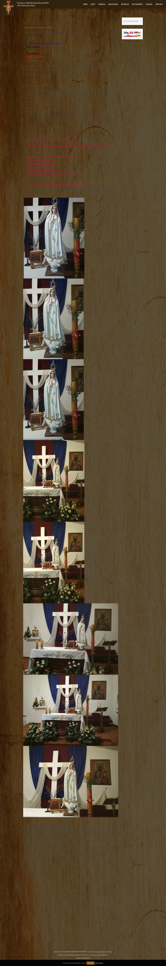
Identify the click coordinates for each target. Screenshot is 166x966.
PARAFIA (102, 4)
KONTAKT (159, 4)
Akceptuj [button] (90, 963)
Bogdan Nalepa (34, 27)
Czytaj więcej (99, 963)
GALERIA (149, 4)
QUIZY (93, 4)
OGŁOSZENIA (113, 4)
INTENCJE (125, 4)
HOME (85, 4)
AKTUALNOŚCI (137, 4)
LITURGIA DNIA (131, 21)
